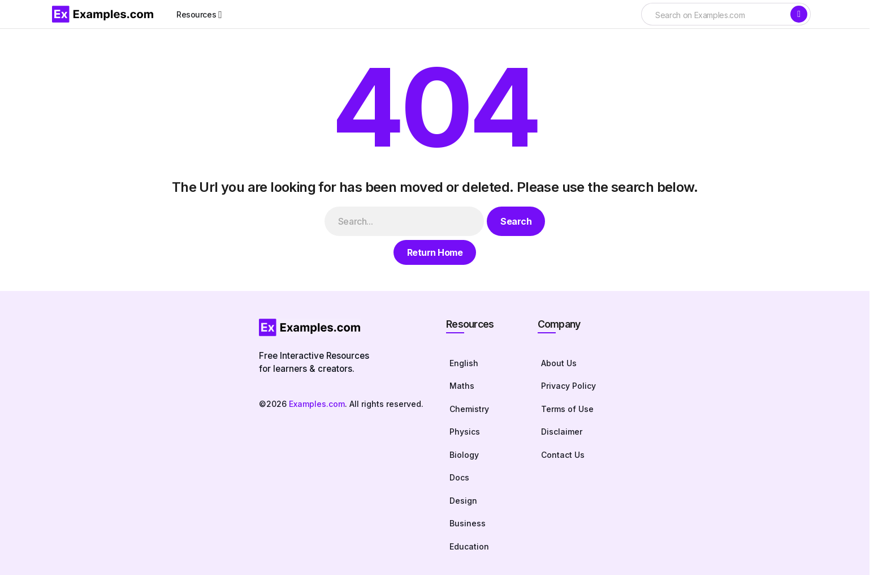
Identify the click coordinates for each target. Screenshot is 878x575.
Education (469, 546)
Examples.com (317, 404)
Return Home (435, 252)
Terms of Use (567, 409)
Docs (459, 477)
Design (463, 500)
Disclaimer (561, 431)
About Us (559, 363)
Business (467, 523)
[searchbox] (715, 15)
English (463, 363)
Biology (464, 455)
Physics (464, 431)
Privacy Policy (568, 386)
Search (515, 221)
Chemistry (469, 409)
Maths (461, 386)
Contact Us (563, 455)
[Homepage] (341, 327)
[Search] (798, 14)
